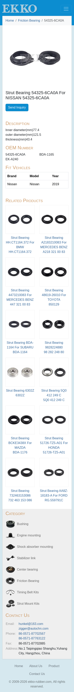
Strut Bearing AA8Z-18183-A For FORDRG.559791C (54, 495)
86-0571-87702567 (32, 633)
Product (54, 666)
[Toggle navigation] (66, 9)
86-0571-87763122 (32, 638)
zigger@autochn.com (33, 628)
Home (10, 20)
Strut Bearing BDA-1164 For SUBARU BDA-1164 (20, 347)
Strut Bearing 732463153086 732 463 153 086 (20, 495)
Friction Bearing (29, 20)
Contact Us (37, 674)
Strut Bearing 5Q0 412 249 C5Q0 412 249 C (54, 395)
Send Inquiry (17, 107)
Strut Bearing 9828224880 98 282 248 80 (54, 347)
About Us (35, 666)
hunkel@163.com (31, 623)
